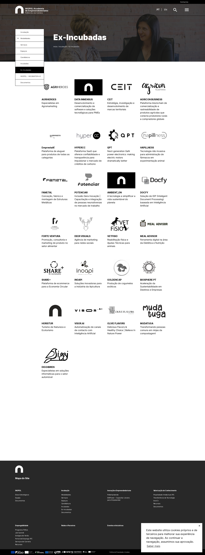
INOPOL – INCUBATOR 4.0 (30, 76)
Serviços (23, 45)
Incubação (24, 32)
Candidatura (25, 57)
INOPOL (18, 490)
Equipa (17, 498)
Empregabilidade (21, 525)
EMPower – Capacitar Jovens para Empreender (118, 499)
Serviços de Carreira (23, 541)
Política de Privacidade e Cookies (119, 552)
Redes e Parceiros (68, 525)
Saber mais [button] (153, 546)
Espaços (23, 51)
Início (55, 46)
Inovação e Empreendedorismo (119, 490)
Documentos (25, 82)
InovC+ (156, 501)
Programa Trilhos (21, 530)
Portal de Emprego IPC (23, 539)
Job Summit (19, 533)
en (165, 9)
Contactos (184, 2)
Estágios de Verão (22, 536)
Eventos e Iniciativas (115, 525)
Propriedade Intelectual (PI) (163, 495)
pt (158, 9)
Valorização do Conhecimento (164, 490)
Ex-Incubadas (25, 70)
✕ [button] (199, 525)
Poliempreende (113, 495)
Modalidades (25, 38)
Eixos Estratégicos (22, 495)
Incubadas (24, 64)
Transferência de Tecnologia (164, 498)
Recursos (156, 503)
